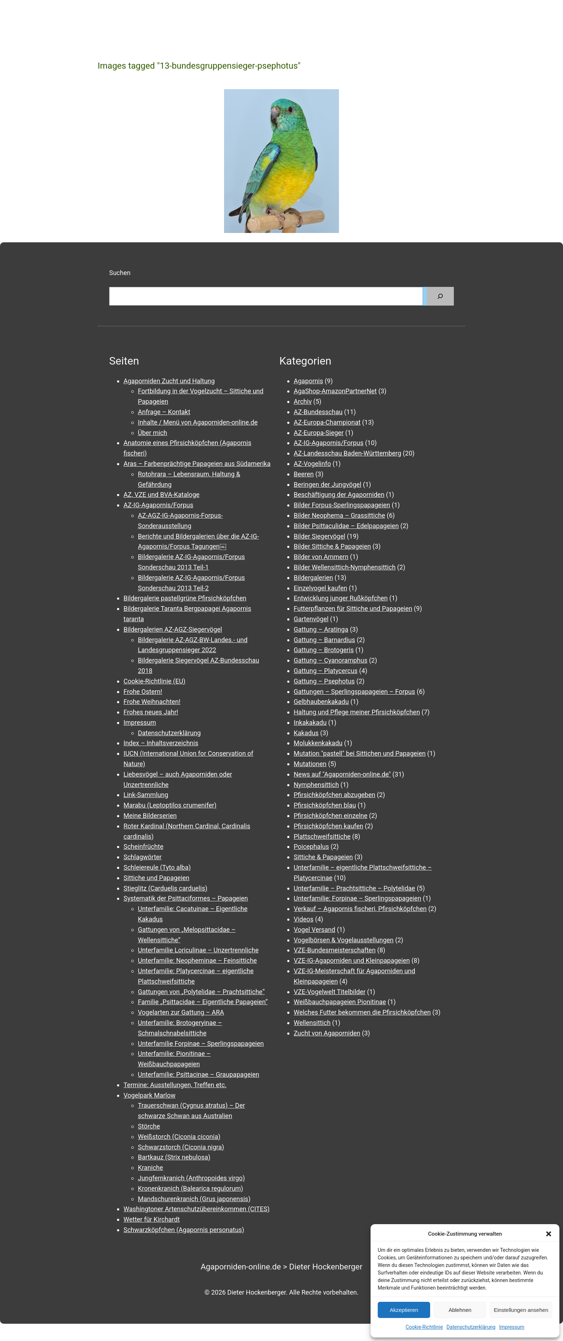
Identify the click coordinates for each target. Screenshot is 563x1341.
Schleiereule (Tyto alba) (157, 867)
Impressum (511, 1327)
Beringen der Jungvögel (327, 484)
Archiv (303, 401)
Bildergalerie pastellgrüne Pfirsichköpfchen (185, 598)
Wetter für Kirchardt (152, 1219)
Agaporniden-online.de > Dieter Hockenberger (282, 1266)
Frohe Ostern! (143, 691)
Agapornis (308, 381)
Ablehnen (459, 1310)
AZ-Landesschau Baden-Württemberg (347, 453)
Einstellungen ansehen (521, 1310)
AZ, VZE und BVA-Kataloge (162, 494)
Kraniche (150, 1167)
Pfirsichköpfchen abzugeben (334, 794)
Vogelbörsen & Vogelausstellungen (344, 940)
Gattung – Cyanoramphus (330, 660)
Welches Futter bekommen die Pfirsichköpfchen (362, 1012)
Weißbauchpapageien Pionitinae (340, 1002)
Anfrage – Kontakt (164, 412)
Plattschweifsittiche (322, 836)
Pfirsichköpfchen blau (325, 805)
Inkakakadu (310, 722)
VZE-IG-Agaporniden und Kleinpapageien (352, 960)
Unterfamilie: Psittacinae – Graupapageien (198, 1074)
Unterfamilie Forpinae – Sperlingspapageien (201, 1043)
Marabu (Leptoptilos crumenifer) (170, 805)
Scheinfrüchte (143, 846)
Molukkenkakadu (318, 743)
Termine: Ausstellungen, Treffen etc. (175, 1085)
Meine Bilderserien (150, 815)
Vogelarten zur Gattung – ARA (181, 1012)
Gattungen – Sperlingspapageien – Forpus (354, 691)
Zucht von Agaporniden (327, 1033)
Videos (303, 919)
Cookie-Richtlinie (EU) (154, 681)
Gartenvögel (311, 619)
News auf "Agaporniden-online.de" (342, 774)
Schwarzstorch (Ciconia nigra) (181, 1147)
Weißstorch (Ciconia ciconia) (179, 1136)
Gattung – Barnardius (324, 640)
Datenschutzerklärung (471, 1327)
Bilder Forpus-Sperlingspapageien (342, 505)
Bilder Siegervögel (319, 536)
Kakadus (306, 733)
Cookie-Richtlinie (424, 1327)
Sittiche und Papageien (157, 878)
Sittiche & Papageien (323, 857)
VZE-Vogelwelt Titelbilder (330, 992)
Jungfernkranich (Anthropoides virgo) (191, 1178)
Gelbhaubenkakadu (321, 701)
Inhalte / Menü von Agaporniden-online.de (197, 422)
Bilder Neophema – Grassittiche (339, 515)
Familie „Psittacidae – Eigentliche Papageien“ (202, 1002)
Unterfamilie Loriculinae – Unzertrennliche (198, 950)
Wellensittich (312, 1022)
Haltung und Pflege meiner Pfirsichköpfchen (357, 712)
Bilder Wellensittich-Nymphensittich (345, 567)
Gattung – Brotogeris (324, 650)
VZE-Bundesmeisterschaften (335, 950)
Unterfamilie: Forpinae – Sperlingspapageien (357, 898)
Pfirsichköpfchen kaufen (328, 826)
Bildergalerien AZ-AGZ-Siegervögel (173, 629)
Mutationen (310, 764)
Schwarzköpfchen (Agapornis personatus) (184, 1230)
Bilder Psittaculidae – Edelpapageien (346, 526)
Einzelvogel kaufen (320, 588)
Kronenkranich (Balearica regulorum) (190, 1188)
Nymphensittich (316, 784)
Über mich (152, 432)
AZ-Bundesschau (318, 412)
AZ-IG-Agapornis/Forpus (158, 505)
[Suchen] (440, 296)
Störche (149, 1126)
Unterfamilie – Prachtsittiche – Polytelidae (354, 888)
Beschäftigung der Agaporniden (339, 494)
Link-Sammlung (146, 794)
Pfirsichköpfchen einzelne (330, 815)
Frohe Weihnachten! (152, 701)
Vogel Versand (314, 929)
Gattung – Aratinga (321, 629)
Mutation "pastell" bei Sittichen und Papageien (359, 753)
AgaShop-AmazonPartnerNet (335, 391)
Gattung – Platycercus (326, 670)
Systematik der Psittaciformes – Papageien (186, 898)
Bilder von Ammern (321, 556)
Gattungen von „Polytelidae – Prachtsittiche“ (201, 992)
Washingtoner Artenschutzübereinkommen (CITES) (197, 1209)
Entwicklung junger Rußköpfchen (341, 598)
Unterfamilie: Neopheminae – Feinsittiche (197, 960)
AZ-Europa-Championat (327, 422)
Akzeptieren (404, 1310)
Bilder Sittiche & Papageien (332, 546)
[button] (548, 1233)
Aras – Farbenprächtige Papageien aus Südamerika (197, 463)
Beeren (304, 474)
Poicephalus (311, 846)
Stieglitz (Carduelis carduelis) (165, 888)
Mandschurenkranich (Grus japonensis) (194, 1199)
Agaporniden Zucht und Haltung (169, 381)
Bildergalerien (313, 577)
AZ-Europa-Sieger (319, 432)
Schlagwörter (143, 857)
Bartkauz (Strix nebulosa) (174, 1157)
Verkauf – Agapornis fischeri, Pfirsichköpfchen (360, 908)
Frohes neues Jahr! (151, 712)
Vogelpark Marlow (150, 1095)
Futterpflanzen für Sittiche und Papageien (353, 608)
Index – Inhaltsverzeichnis (161, 743)
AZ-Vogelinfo (312, 463)
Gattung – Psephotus (324, 681)
